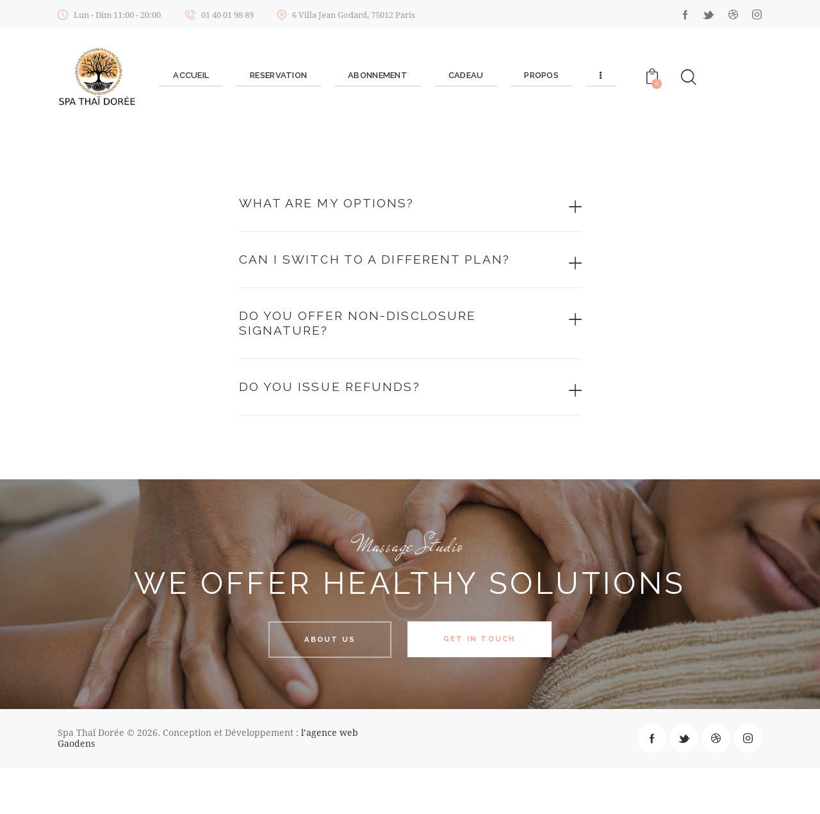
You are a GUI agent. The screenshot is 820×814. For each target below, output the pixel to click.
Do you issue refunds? (355, 430)
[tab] (410, 206)
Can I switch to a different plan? (381, 276)
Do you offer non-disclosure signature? (392, 358)
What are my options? (352, 205)
